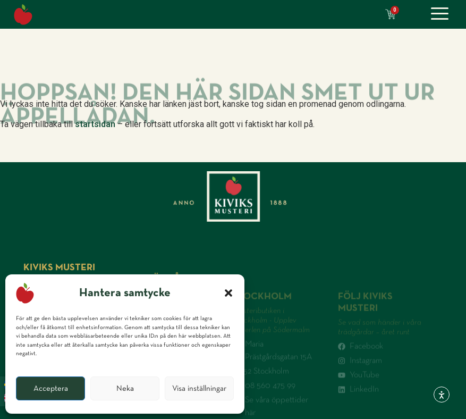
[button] (228, 293)
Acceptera (50, 388)
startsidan (95, 124)
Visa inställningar (199, 388)
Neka (125, 388)
